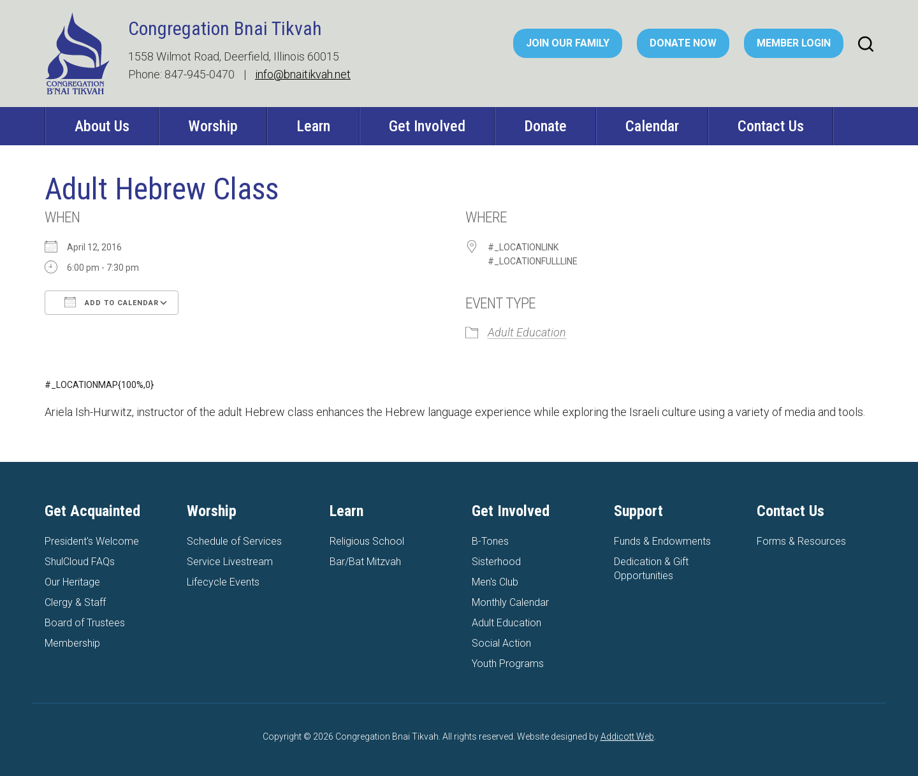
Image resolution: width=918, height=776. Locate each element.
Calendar (652, 126)
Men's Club (495, 582)
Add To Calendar (111, 302)
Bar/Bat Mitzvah (365, 562)
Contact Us (771, 126)
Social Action (501, 643)
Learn (313, 126)
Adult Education (527, 332)
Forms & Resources (801, 541)
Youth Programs (508, 663)
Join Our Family (567, 43)
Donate (545, 126)
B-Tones (490, 541)
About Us (102, 126)
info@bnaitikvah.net (303, 74)
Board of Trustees (85, 623)
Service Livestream (230, 562)
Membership (72, 643)
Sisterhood (496, 562)
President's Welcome (92, 541)
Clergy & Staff (75, 602)
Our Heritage (72, 582)
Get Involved (427, 126)
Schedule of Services (234, 541)
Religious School (367, 541)
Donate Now (683, 43)
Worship (213, 126)
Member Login (794, 43)
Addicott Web (627, 736)
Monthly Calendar (510, 602)
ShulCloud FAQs (80, 562)
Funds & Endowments (662, 541)
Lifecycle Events (223, 582)
